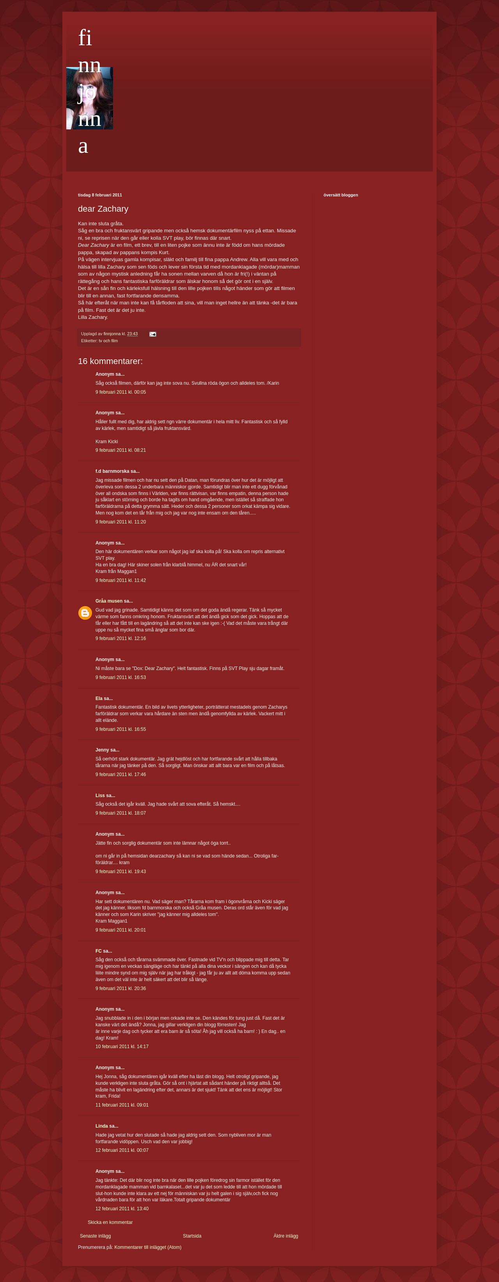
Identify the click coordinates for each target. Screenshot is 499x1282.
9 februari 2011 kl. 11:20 (121, 522)
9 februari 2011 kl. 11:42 (121, 580)
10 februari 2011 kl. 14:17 (122, 1046)
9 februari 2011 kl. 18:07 (121, 813)
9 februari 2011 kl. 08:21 (121, 450)
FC (99, 951)
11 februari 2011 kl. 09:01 (122, 1105)
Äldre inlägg (286, 1236)
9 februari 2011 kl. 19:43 (121, 871)
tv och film (108, 340)
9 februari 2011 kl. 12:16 (121, 638)
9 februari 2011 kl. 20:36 (121, 988)
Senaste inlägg (95, 1236)
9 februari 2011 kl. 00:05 (121, 392)
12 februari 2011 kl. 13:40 (122, 1208)
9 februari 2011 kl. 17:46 (121, 774)
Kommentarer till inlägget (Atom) (147, 1247)
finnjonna (89, 91)
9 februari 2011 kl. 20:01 (121, 930)
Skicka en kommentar (110, 1222)
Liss (100, 795)
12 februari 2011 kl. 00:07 (122, 1150)
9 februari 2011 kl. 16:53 (121, 677)
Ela (99, 698)
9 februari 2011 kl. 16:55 (121, 729)
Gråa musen (109, 601)
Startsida (192, 1236)
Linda (102, 1126)
